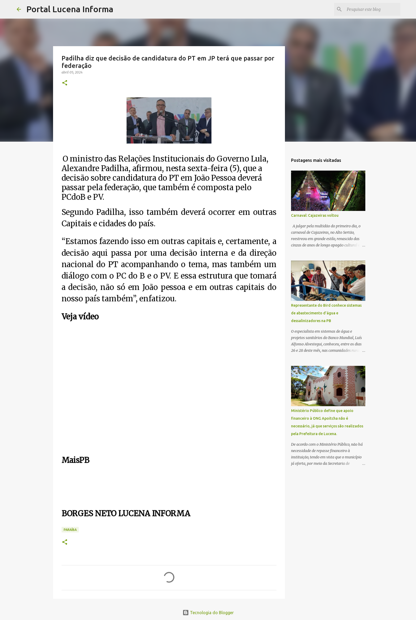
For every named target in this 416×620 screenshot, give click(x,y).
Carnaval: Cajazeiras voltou (315, 215)
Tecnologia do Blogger (208, 612)
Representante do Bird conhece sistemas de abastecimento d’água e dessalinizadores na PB (326, 313)
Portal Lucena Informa (69, 9)
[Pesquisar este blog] (372, 9)
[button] (65, 83)
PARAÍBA (70, 529)
